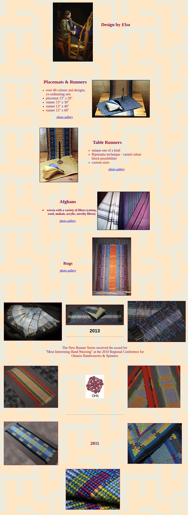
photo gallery (65, 117)
